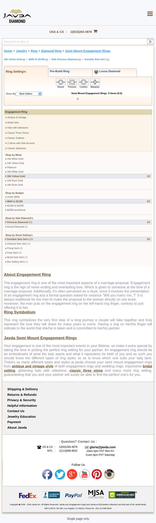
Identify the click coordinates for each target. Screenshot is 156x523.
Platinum (11, 167)
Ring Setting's (15, 71)
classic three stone (86, 370)
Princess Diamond (78, 222)
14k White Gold (15, 159)
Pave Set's (14, 252)
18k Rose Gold (15, 185)
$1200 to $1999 (15, 205)
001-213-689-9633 (104, 508)
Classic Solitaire (15, 138)
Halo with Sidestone (17, 127)
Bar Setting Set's (17, 261)
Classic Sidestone (16, 148)
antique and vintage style (33, 366)
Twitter (60, 474)
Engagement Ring (16, 111)
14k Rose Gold (15, 180)
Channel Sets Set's (18, 243)
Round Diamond (17, 226)
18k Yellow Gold (78, 176)
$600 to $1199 (78, 201)
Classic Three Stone (18, 133)
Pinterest (97, 474)
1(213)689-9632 (68, 450)
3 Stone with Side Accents (21, 143)
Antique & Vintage (16, 117)
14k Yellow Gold (15, 163)
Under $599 (13, 197)
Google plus (72, 474)
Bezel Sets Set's (17, 257)
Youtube (84, 474)
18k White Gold (15, 171)
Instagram (109, 474)
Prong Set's (15, 248)
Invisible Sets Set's (78, 239)
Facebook (47, 474)
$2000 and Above (16, 210)
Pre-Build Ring (58, 71)
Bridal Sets (13, 122)
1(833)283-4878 (81, 32)
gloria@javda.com (103, 447)
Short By (11, 93)
